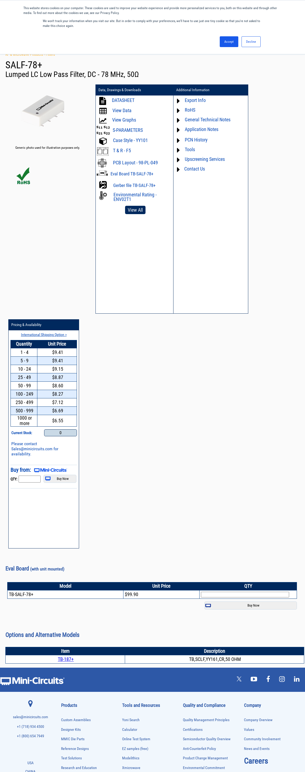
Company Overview (258, 485)
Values (249, 495)
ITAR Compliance (195, 562)
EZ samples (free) (135, 514)
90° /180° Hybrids (71, 694)
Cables (65, 576)
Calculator (129, 495)
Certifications (193, 495)
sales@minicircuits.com (30, 482)
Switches (66, 705)
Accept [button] (229, 42)
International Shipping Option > (272, 100)
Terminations (68, 717)
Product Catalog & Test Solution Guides (151, 562)
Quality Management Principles (206, 485)
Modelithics (130, 524)
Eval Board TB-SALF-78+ (132, 173)
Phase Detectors (70, 655)
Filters (50, 54)
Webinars (129, 571)
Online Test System (136, 504)
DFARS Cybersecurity (198, 581)
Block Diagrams (133, 552)
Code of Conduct (195, 552)
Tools (184, 149)
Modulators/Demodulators (76, 644)
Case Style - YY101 (130, 140)
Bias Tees (66, 571)
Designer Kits (71, 495)
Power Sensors (70, 677)
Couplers (66, 582)
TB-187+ (66, 425)
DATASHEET (123, 100)
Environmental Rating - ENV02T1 (135, 197)
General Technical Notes (202, 119)
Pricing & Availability (257, 90)
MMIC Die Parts (72, 504)
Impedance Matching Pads (76, 627)
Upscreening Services (199, 159)
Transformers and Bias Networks (80, 734)
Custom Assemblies (76, 485)
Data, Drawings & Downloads (119, 90)
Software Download (136, 610)
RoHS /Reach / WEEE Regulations (207, 543)
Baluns (65, 565)
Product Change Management (205, 524)
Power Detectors (70, 672)
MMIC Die (66, 638)
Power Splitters (70, 683)
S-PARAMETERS (128, 130)
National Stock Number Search (145, 591)
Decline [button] (251, 42)
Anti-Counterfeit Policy (199, 514)
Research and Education (79, 533)
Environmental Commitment (204, 533)
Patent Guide (131, 581)
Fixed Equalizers (70, 610)
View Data (122, 110)
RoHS (184, 110)
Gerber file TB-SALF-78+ (134, 185)
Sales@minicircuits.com (262, 214)
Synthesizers (68, 711)
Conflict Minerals (195, 571)
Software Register (135, 619)
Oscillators (67, 649)
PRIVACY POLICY (150, 750)
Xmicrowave (131, 533)
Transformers (68, 728)
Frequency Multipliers (73, 621)
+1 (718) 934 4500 (30, 492)
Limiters (65, 633)
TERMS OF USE (125, 750)
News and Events (256, 514)
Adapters (66, 548)
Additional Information (187, 90)
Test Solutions (71, 524)
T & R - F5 (122, 150)
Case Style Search (135, 600)
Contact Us (188, 169)
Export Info (189, 100)
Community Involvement (262, 504)
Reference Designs (75, 514)
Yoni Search (131, 485)
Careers (256, 526)
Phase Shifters (69, 661)
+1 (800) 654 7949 (30, 502)
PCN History (190, 140)
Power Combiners (71, 666)
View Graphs (124, 120)
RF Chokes (67, 700)
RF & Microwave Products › (25, 54)
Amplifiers (67, 554)
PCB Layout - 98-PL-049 (135, 162)
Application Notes (195, 129)
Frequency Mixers (71, 616)
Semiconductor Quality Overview (206, 504)
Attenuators (67, 559)
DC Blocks (67, 593)
